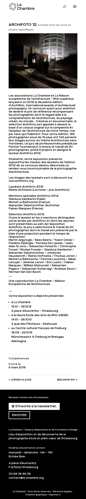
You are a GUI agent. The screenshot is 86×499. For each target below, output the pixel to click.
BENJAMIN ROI (67, 379)
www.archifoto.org (21, 181)
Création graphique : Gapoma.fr (43, 494)
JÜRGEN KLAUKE (20, 379)
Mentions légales (62, 491)
